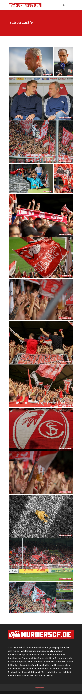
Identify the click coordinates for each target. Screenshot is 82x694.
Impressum (40, 688)
